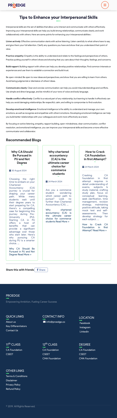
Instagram (85, 327)
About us (11, 321)
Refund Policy (13, 389)
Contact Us (12, 330)
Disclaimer (11, 380)
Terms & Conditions (16, 376)
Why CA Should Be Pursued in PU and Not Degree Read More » (22, 251)
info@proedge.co (54, 321)
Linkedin (84, 331)
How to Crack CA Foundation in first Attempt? (95, 155)
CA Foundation (14, 349)
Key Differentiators (16, 326)
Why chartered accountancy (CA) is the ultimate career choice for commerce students (58, 163)
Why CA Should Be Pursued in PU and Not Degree (22, 157)
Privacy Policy (13, 384)
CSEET (9, 354)
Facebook (85, 323)
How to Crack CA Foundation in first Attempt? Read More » (95, 227)
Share (41, 269)
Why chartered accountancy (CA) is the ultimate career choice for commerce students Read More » (58, 215)
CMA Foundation (52, 358)
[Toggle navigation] (105, 5)
